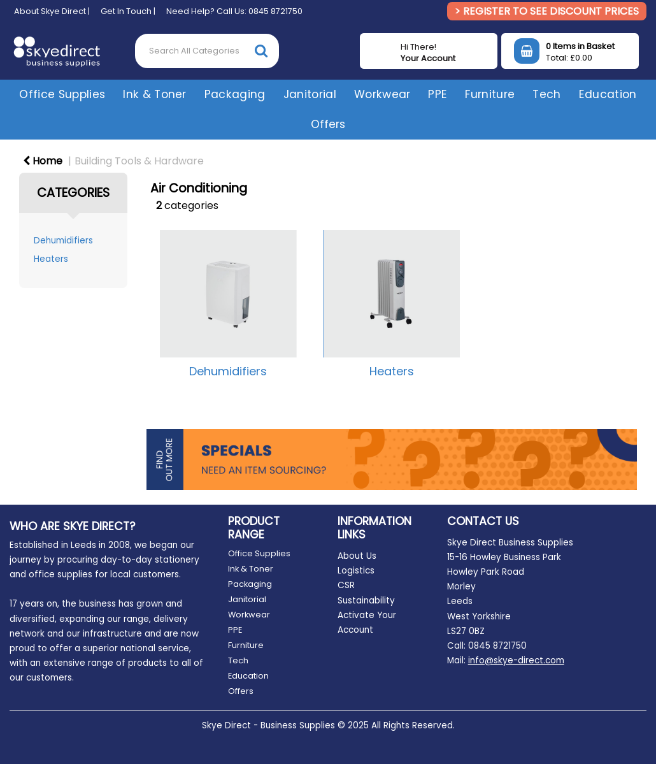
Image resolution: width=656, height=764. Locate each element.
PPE (437, 94)
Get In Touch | (128, 11)
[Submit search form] (261, 50)
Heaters (51, 259)
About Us (357, 556)
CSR (346, 585)
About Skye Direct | (52, 11)
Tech (546, 94)
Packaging (235, 94)
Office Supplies (62, 94)
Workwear (382, 94)
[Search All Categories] (207, 50)
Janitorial (309, 94)
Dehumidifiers (63, 240)
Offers (328, 124)
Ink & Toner (155, 94)
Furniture (490, 94)
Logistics (356, 571)
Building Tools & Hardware (139, 161)
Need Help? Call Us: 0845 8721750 (234, 11)
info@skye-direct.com (516, 660)
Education (608, 94)
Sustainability (366, 601)
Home (42, 161)
